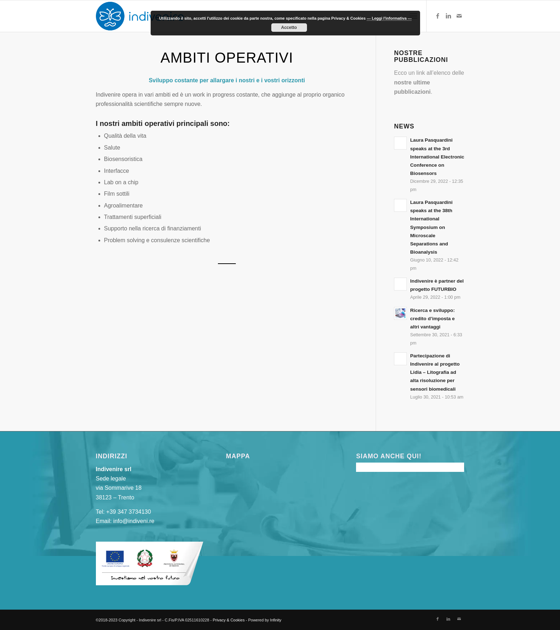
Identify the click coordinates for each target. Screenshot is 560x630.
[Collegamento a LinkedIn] (448, 15)
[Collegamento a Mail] (459, 15)
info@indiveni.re (133, 521)
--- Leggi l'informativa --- (389, 18)
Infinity (276, 620)
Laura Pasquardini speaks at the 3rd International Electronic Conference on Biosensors (437, 156)
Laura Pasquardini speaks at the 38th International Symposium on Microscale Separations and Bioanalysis (431, 227)
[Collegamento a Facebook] (437, 15)
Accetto (289, 27)
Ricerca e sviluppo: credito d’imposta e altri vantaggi (432, 318)
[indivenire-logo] (140, 16)
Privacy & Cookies (228, 620)
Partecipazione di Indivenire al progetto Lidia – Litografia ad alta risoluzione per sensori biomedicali (434, 372)
